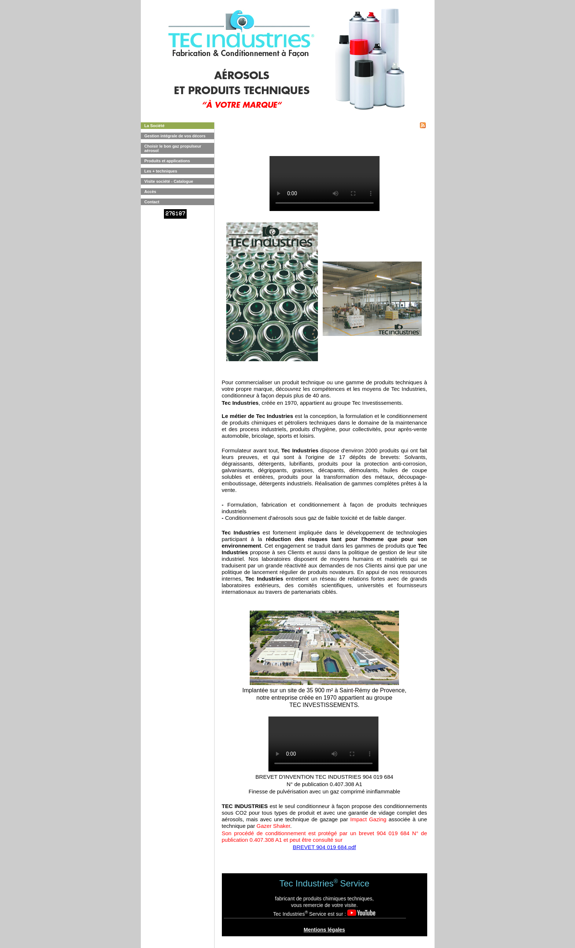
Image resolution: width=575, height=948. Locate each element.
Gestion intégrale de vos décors (175, 136)
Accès (150, 191)
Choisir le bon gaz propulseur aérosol (172, 148)
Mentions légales (324, 930)
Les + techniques (160, 171)
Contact (152, 202)
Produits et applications (167, 161)
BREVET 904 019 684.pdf (324, 847)
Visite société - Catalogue (168, 181)
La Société (154, 125)
